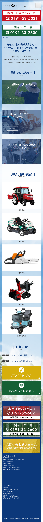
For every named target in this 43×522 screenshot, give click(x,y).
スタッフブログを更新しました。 (23, 355)
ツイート (5, 37)
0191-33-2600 (9, 491)
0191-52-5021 (9, 461)
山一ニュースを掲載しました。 (22, 361)
